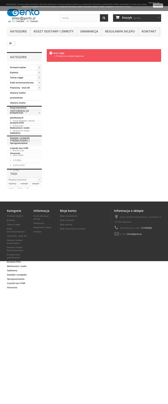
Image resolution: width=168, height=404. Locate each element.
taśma (12, 281)
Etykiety (14, 72)
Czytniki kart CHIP (19, 148)
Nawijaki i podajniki (20, 138)
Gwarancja (89, 31)
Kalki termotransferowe (22, 82)
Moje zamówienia (68, 312)
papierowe (24, 281)
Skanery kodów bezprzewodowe (18, 105)
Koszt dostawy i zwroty (54, 31)
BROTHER (17, 220)
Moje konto (68, 306)
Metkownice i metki (19, 128)
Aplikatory (15, 133)
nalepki (35, 266)
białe (20, 271)
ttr (28, 271)
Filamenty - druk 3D (20, 88)
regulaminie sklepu (122, 7)
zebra (11, 271)
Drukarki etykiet (18, 67)
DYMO (15, 235)
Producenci (20, 207)
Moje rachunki (67, 316)
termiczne (26, 276)
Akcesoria (15, 153)
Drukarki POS (17, 123)
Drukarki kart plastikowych (16, 115)
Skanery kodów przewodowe (18, 95)
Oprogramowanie (19, 143)
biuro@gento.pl (134, 330)
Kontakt (149, 31)
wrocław (13, 276)
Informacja (19, 166)
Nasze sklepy (19, 194)
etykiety (12, 266)
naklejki (24, 266)
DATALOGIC (18, 230)
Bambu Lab (18, 215)
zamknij (158, 6)
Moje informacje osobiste (72, 324)
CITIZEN (16, 225)
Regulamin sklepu (120, 31)
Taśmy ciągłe (16, 77)
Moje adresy (66, 320)
